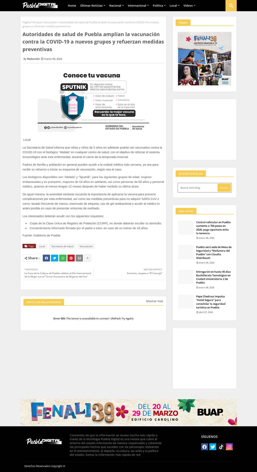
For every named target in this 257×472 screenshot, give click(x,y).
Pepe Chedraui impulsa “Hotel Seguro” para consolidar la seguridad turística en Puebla (210, 302)
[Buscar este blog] (198, 188)
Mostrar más (154, 301)
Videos (188, 5)
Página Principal (31, 22)
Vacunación (50, 22)
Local (173, 5)
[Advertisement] (93, 367)
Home (72, 5)
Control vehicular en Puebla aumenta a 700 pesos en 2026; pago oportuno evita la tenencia (213, 227)
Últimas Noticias (91, 5)
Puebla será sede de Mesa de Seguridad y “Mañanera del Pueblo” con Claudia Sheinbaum (214, 252)
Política (158, 5)
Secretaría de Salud (62, 246)
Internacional (137, 5)
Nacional (115, 5)
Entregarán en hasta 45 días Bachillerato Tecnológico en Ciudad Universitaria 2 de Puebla (213, 277)
